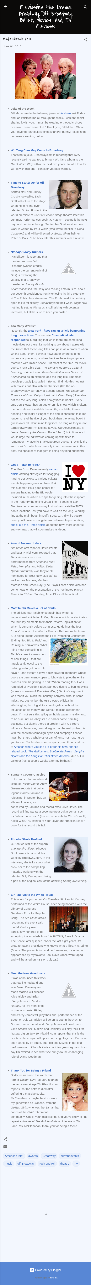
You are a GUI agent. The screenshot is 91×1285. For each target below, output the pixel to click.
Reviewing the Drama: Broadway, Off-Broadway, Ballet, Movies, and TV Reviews (46, 17)
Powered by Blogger (45, 1270)
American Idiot (14, 1155)
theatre (64, 1163)
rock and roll (47, 1163)
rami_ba (53, 1278)
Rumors (27, 252)
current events (70, 1155)
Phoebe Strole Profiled (26, 839)
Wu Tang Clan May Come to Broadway (37, 150)
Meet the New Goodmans (28, 973)
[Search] (85, 8)
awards (33, 1155)
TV (76, 1163)
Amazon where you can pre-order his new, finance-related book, (47, 751)
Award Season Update (26, 543)
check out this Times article (28, 524)
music (8, 1163)
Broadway (49, 1155)
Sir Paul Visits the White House (32, 894)
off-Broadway (25, 1163)
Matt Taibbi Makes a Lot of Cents (33, 608)
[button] (85, 40)
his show (65, 113)
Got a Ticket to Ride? (25, 464)
